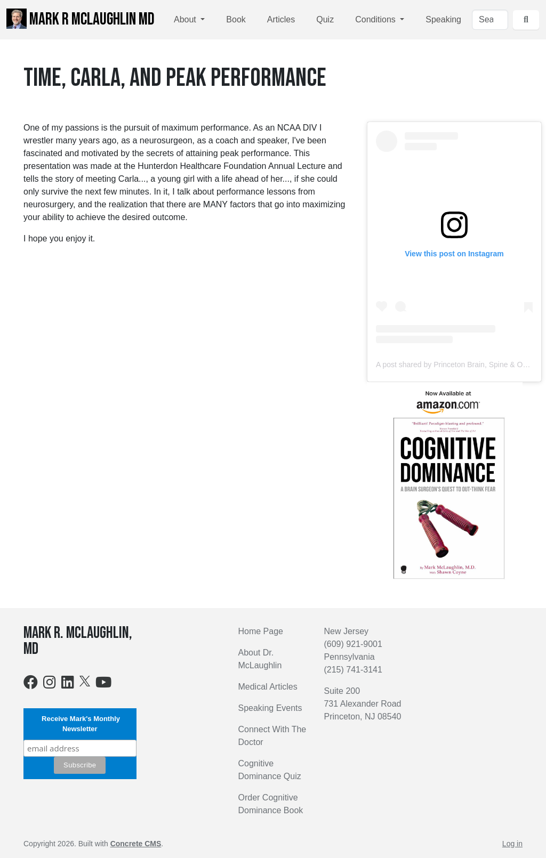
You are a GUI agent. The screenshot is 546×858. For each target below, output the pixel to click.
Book (235, 19)
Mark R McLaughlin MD (80, 19)
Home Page (260, 631)
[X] (84, 680)
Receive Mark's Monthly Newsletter (80, 724)
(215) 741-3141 (353, 669)
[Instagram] (49, 684)
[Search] (490, 20)
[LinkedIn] (67, 684)
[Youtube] (103, 684)
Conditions (376, 19)
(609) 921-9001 (353, 644)
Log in (512, 843)
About (186, 19)
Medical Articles (267, 686)
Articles (281, 19)
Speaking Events (270, 708)
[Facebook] (30, 684)
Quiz (325, 19)
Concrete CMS (136, 843)
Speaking (443, 19)
